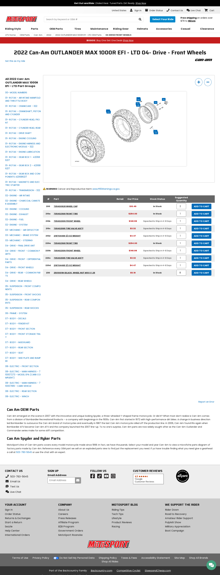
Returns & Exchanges (18, 518)
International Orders (17, 535)
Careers (63, 514)
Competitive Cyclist (129, 570)
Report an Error (206, 401)
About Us (63, 510)
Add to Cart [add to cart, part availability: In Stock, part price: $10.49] (201, 206)
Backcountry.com (101, 570)
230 (156, 102)
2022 (48, 35)
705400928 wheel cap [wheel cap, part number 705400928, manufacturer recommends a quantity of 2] (66, 206)
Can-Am (38, 35)
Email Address (57, 475)
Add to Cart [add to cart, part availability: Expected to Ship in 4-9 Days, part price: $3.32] (201, 228)
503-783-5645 (24, 452)
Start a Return (13, 522)
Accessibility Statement (155, 558)
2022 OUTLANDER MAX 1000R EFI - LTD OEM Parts (78, 35)
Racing (116, 526)
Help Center (12, 530)
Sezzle (8, 526)
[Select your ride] (162, 19)
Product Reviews (122, 522)
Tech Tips (117, 514)
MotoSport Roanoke (70, 535)
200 (164, 99)
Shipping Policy (108, 558)
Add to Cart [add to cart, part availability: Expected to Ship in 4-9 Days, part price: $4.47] (201, 235)
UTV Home (10, 35)
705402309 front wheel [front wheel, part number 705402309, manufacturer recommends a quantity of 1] (67, 221)
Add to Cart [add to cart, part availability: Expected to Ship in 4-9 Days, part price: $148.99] (201, 221)
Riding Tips (118, 510)
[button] (193, 10)
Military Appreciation (177, 526)
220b (138, 105)
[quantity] (181, 206)
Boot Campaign (174, 530)
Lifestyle (117, 518)
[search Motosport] (93, 19)
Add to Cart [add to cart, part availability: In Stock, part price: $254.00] (201, 213)
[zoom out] (208, 82)
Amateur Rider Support (179, 518)
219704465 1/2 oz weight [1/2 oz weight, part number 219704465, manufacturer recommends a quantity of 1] (67, 236)
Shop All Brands (198, 558)
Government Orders (70, 530)
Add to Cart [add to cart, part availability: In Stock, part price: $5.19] (201, 272)
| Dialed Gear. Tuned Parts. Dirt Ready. (110, 3)
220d (156, 133)
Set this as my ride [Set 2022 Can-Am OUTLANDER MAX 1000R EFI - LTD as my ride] (15, 61)
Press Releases (67, 518)
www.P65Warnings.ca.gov (106, 188)
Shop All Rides (110, 561)
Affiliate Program (68, 522)
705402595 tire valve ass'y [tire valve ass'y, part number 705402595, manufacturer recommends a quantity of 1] (68, 228)
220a (108, 112)
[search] (140, 19)
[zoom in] (198, 82)
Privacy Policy (41, 558)
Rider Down (172, 510)
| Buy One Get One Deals (110, 40)
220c (138, 100)
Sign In (9, 510)
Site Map (179, 558)
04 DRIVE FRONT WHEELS (118, 35)
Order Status (12, 514)
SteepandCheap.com (158, 570)
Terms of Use (20, 558)
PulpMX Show (173, 522)
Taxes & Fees (129, 558)
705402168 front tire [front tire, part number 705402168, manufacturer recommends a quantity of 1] (66, 213)
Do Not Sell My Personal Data (76, 558)
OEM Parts (25, 35)
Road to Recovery (176, 514)
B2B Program (66, 526)
